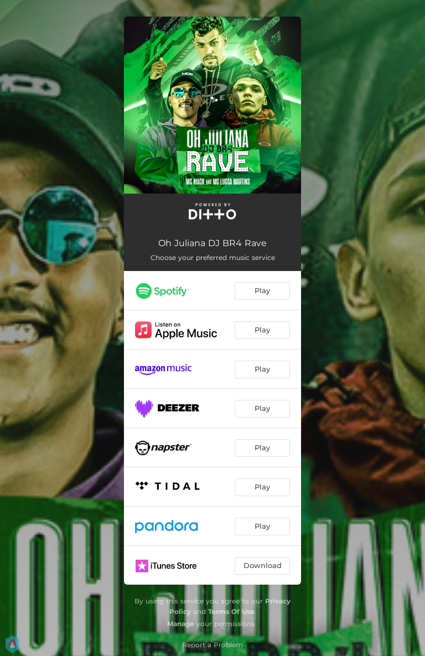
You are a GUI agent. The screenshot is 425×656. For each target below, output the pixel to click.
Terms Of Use (231, 611)
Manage (180, 623)
